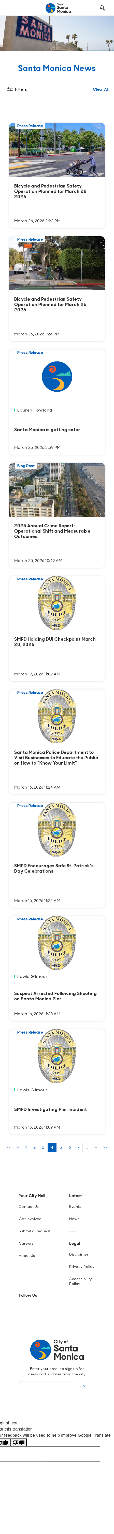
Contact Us (29, 1206)
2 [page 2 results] (34, 1147)
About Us (27, 1255)
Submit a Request (35, 1231)
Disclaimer (78, 1254)
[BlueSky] (35, 1307)
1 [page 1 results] (26, 1147)
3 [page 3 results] (43, 1147)
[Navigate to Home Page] (58, 8)
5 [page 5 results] (61, 1147)
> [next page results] (96, 1147)
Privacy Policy (81, 1266)
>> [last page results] (105, 1147)
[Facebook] (27, 1307)
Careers (26, 1243)
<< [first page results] (8, 1147)
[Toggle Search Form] (102, 8)
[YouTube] (51, 1307)
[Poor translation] (18, 1442)
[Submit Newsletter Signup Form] (83, 1387)
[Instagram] (19, 1307)
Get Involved (30, 1218)
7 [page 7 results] (78, 1147)
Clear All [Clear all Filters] (101, 89)
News (74, 1218)
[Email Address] (45, 1387)
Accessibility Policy (80, 1281)
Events (75, 1206)
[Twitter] (43, 1307)
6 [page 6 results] (69, 1147)
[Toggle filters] (17, 89)
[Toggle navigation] (13, 8)
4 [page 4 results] (52, 1147)
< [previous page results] (18, 1147)
